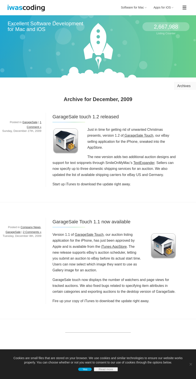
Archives (184, 86)
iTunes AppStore (114, 246)
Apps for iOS (164, 7)
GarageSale (29, 122)
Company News (31, 227)
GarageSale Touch (138, 135)
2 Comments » (32, 232)
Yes (85, 369)
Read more (106, 369)
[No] (190, 364)
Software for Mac (134, 7)
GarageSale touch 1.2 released (85, 116)
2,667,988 (166, 27)
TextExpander (143, 163)
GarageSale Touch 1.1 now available (91, 221)
